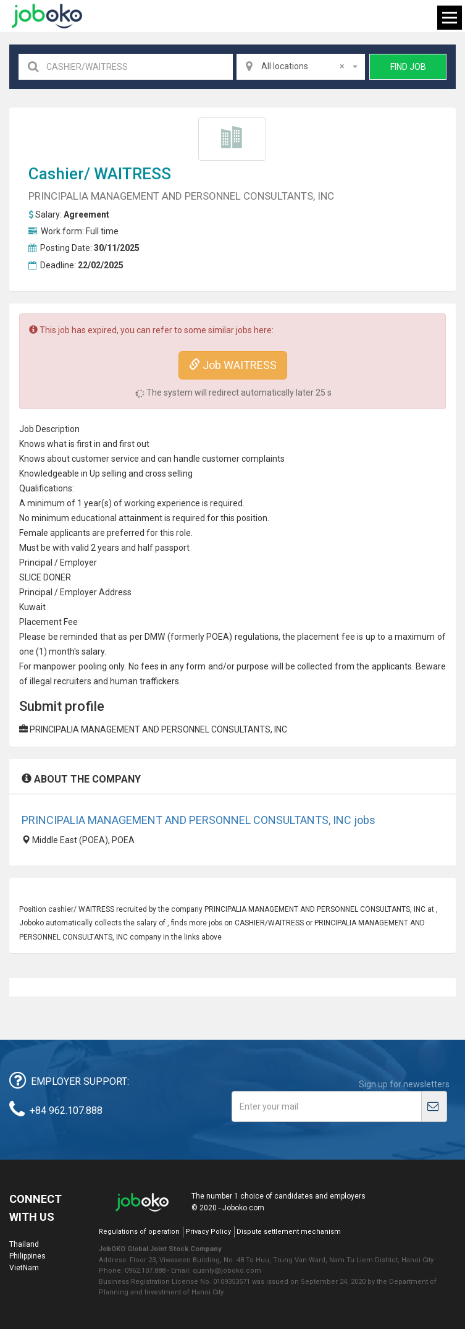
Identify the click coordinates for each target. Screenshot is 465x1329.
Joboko (47, 16)
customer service (105, 459)
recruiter (70, 681)
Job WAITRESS (233, 365)
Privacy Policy (208, 1232)
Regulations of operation (139, 1232)
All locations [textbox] (302, 66)
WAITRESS (132, 173)
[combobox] (301, 66)
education (90, 518)
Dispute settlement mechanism (289, 1232)
